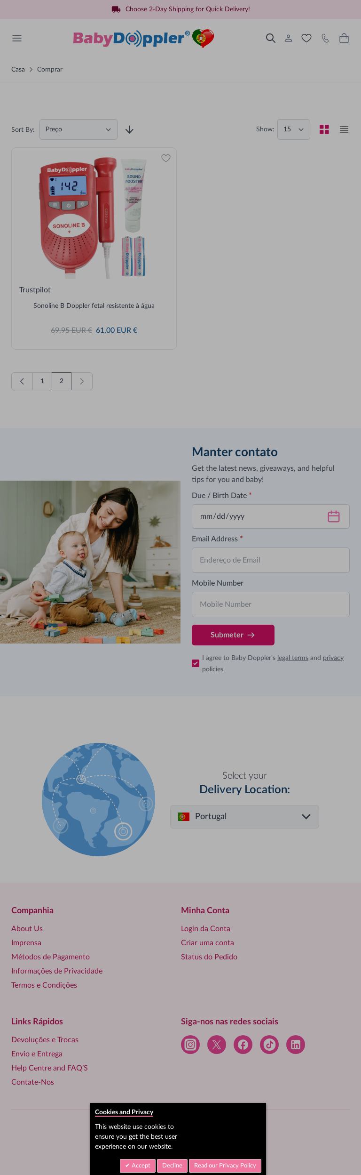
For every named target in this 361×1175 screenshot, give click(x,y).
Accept (140, 1166)
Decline (172, 1166)
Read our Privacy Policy (225, 1166)
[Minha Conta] (288, 38)
